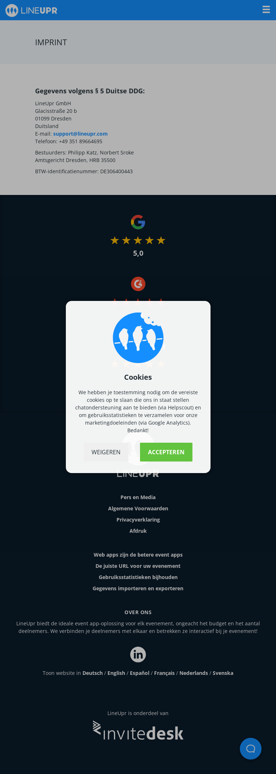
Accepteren (166, 452)
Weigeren (106, 452)
